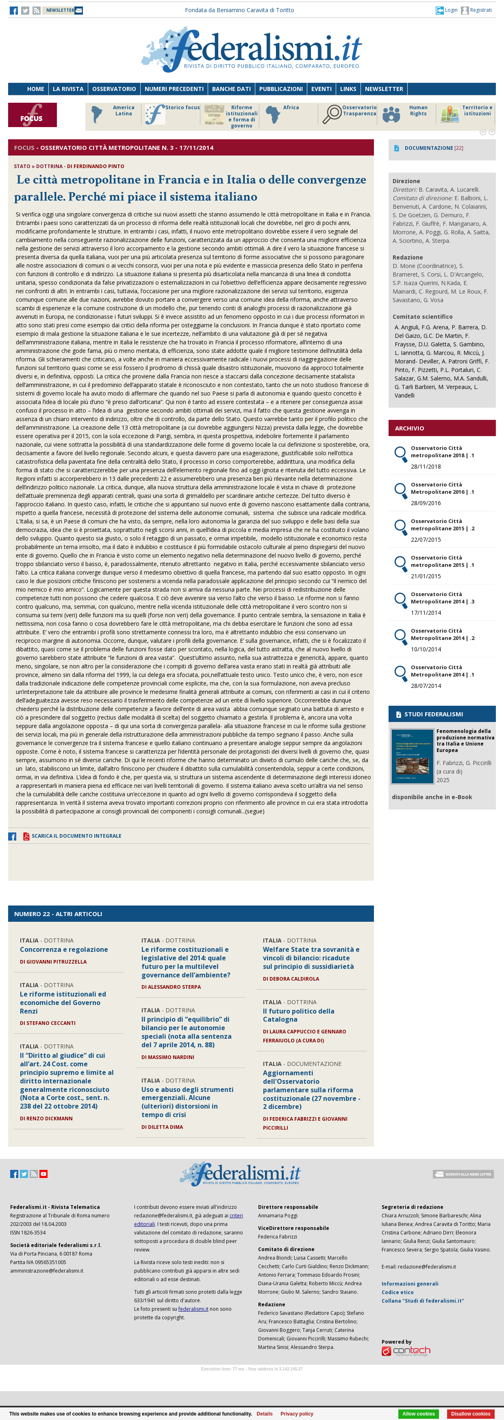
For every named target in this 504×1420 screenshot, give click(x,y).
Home (35, 89)
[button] (446, 10)
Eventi (321, 89)
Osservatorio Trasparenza (349, 114)
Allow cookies (418, 1414)
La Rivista (68, 89)
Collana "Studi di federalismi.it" (423, 1300)
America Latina (110, 114)
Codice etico (398, 1292)
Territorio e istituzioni (466, 114)
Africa (281, 114)
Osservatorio (114, 89)
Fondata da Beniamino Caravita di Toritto (239, 10)
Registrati (476, 10)
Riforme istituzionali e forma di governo (231, 116)
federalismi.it (193, 1308)
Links (348, 89)
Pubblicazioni (281, 89)
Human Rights (404, 114)
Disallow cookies (471, 1414)
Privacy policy (296, 1414)
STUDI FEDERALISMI (429, 714)
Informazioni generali (410, 1283)
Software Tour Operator (252, 1378)
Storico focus (172, 114)
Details (265, 1414)
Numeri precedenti (174, 89)
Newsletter (384, 89)
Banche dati (231, 89)
